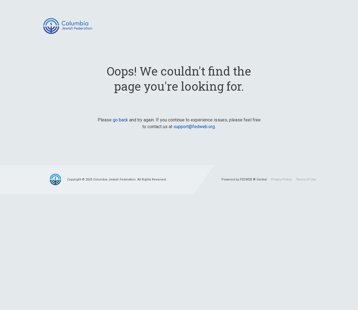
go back (120, 120)
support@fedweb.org (194, 126)
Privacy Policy (281, 179)
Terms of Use (306, 179)
